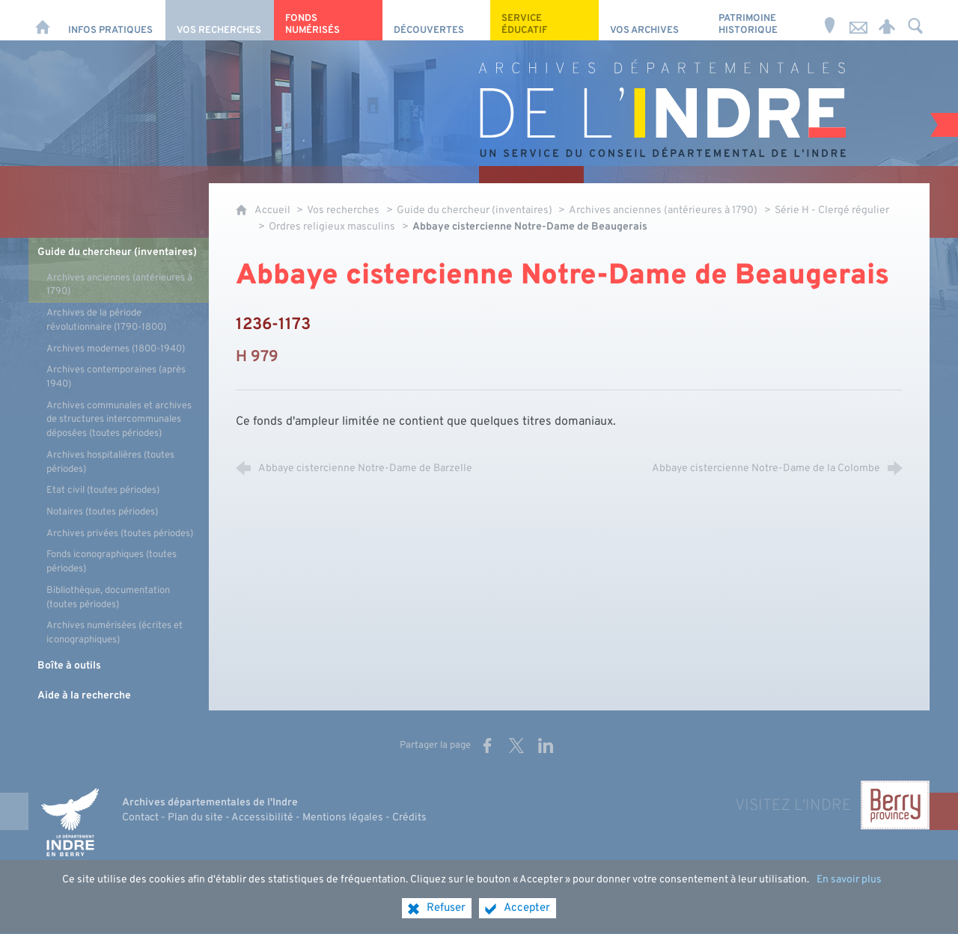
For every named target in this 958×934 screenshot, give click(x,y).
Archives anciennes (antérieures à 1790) (663, 210)
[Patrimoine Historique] (761, 20)
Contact (140, 817)
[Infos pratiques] (111, 20)
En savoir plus (849, 890)
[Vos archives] (653, 20)
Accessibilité (262, 817)
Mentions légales (342, 817)
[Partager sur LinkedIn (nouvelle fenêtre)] (545, 745)
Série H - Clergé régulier (832, 210)
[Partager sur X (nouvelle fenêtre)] (516, 745)
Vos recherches (343, 210)
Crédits (409, 817)
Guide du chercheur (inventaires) (476, 210)
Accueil (273, 210)
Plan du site (195, 817)
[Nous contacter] (858, 20)
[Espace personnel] (887, 20)
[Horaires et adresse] (830, 20)
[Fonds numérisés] (328, 20)
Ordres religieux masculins (332, 227)
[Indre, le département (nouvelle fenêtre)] (69, 822)
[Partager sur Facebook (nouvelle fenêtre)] (487, 745)
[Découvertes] (436, 20)
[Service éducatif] (544, 20)
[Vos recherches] (219, 20)
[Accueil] (42, 20)
